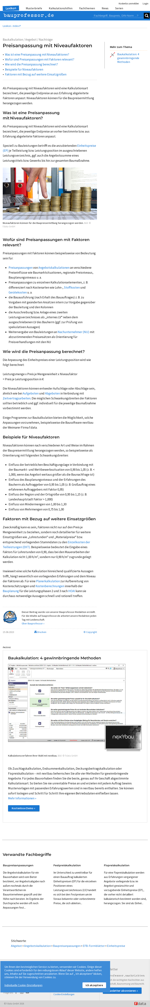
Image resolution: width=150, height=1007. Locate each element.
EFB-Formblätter (94, 946)
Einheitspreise (116, 946)
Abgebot (16, 946)
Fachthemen (87, 8)
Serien (119, 8)
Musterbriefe (34, 8)
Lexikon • (7, 26)
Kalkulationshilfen (60, 8)
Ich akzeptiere (94, 985)
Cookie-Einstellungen (63, 994)
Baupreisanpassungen (67, 946)
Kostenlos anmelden (129, 3)
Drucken (40, 632)
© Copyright (90, 632)
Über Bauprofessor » (33, 623)
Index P (17, 26)
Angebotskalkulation (37, 946)
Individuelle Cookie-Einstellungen (23, 985)
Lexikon (11, 8)
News (105, 8)
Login (145, 3)
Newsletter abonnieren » (122, 990)
